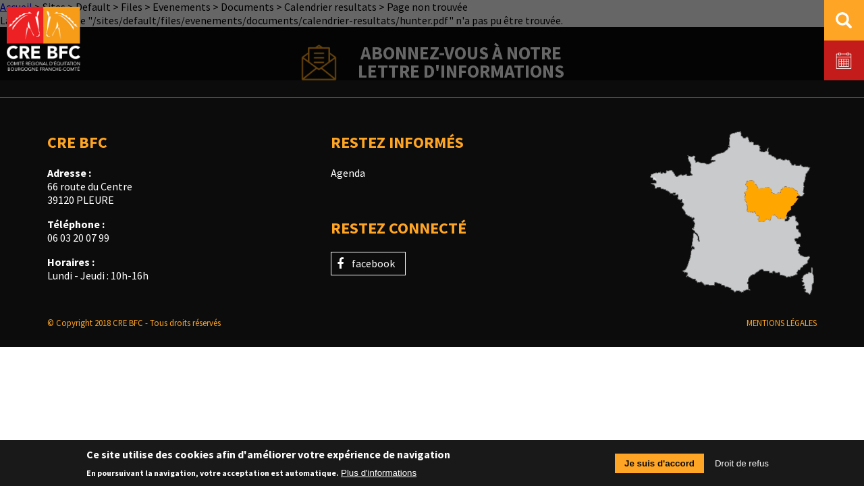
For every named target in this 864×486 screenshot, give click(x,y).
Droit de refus (742, 467)
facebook (373, 263)
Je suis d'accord (659, 467)
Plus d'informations (378, 477)
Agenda (348, 173)
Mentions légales (782, 322)
